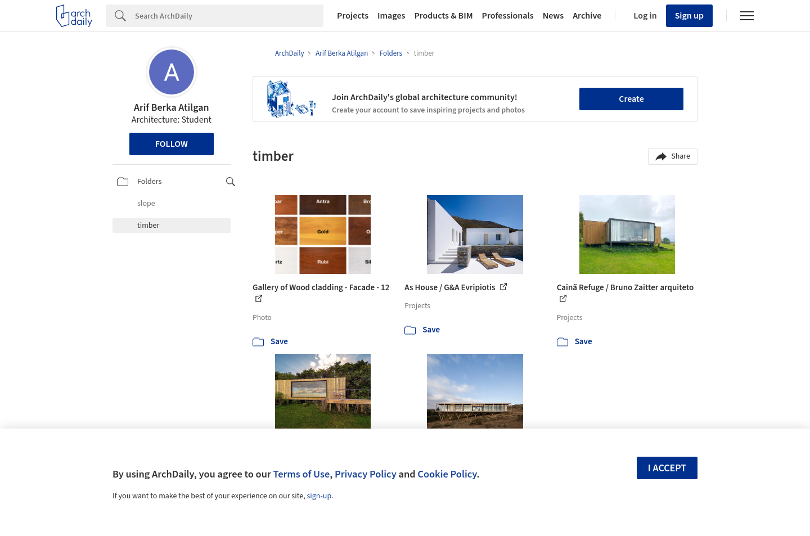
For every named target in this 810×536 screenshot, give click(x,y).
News (553, 15)
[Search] (229, 15)
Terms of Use (301, 474)
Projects (352, 15)
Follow (171, 144)
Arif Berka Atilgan (171, 108)
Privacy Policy (366, 474)
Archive (587, 15)
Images (391, 15)
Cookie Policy (446, 474)
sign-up (319, 496)
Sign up (689, 16)
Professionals (508, 15)
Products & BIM (443, 15)
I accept (667, 468)
